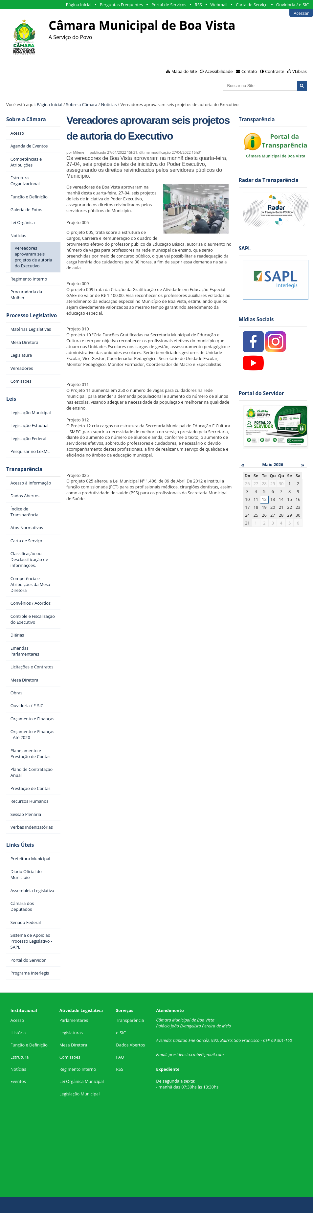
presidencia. (179, 1054)
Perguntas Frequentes (121, 5)
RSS (198, 5)
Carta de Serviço (252, 5)
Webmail (218, 5)
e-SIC (121, 1033)
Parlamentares (73, 1020)
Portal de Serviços (168, 5)
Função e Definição (29, 1045)
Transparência (24, 469)
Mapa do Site (184, 71)
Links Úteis (20, 845)
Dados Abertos (130, 1045)
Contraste (274, 71)
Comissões (69, 1057)
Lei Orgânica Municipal (81, 1081)
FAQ (120, 1057)
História (18, 1033)
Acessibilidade (219, 71)
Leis (11, 398)
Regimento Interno (77, 1069)
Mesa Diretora (73, 1045)
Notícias (109, 104)
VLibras (299, 71)
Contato (249, 71)
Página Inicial (79, 5)
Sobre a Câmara (81, 104)
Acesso (17, 1020)
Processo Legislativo (31, 315)
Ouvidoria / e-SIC (292, 5)
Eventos (18, 1081)
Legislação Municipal (79, 1094)
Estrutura (20, 1057)
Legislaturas (71, 1033)
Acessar (301, 13)
